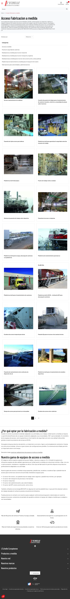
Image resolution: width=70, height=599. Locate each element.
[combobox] (35, 9)
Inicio (2, 13)
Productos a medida (9, 553)
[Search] (67, 9)
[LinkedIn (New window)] (35, 546)
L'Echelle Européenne (9, 548)
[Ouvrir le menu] (2, 3)
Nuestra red (5, 558)
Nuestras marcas (7, 563)
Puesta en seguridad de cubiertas (10, 49)
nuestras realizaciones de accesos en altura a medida (26, 452)
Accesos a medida (6, 46)
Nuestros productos (9, 568)
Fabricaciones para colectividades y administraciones (16, 64)
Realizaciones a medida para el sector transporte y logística (17, 55)
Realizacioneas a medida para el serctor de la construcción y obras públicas (21, 58)
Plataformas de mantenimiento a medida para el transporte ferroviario (20, 61)
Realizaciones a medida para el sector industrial (14, 52)
